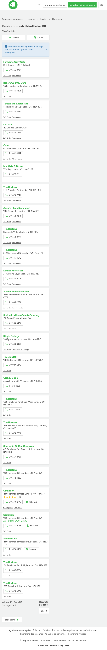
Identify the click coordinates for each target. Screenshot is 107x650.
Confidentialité (59, 640)
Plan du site (81, 640)
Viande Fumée (17, 308)
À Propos (24, 640)
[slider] (9, 497)
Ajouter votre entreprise (82, 4)
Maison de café (18, 159)
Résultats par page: (43, 603)
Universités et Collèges (20, 350)
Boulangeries (8, 508)
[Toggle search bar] (39, 4)
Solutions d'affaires (55, 4)
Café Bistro (7, 75)
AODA (71, 640)
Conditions (45, 640)
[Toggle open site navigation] (5, 4)
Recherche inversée (77, 634)
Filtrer (13, 37)
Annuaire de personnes (55, 634)
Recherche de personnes (31, 634)
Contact (34, 640)
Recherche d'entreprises (63, 630)
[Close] (46, 49)
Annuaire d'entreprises (86, 630)
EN (101, 4)
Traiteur (15, 329)
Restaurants (16, 75)
